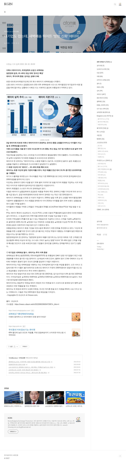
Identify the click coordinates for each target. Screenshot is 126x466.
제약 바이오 (103, 183)
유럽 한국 (102, 124)
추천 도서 (101, 154)
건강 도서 (101, 206)
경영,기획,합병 (104, 169)
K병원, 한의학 (103, 105)
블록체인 (101, 101)
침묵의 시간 (103, 151)
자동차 (101, 197)
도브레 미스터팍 (103, 69)
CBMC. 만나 (103, 209)
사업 (99, 135)
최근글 (99, 234)
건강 (101, 203)
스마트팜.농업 (103, 189)
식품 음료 (102, 178)
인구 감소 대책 (103, 109)
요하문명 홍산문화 (103, 112)
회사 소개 (101, 132)
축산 (100, 195)
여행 (100, 76)
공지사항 (100, 65)
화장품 (101, 180)
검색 (115, 4)
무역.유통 (22, 360)
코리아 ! (101, 94)
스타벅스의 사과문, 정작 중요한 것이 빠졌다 (24, 372)
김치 (99, 91)
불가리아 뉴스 (103, 119)
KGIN (8, 4)
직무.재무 (102, 175)
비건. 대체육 (102, 192)
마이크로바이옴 (103, 186)
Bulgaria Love (105, 116)
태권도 (100, 87)
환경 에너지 (102, 98)
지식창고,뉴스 (13, 360)
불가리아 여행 (103, 122)
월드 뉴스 (102, 166)
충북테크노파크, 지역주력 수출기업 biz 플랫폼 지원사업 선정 (29, 364)
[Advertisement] (44, 326)
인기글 (105, 234)
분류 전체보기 (104, 62)
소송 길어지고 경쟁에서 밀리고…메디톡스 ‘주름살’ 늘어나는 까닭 (31, 370)
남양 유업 (102, 163)
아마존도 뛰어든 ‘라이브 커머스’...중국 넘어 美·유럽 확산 (28, 375)
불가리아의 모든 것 (102, 228)
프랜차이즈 (102, 200)
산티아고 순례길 (103, 80)
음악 (99, 83)
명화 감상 (102, 148)
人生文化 (102, 142)
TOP (120, 458)
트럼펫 (101, 157)
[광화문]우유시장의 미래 (17, 367)
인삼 (100, 73)
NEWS (100, 139)
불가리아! (102, 128)
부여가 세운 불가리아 (102, 225)
